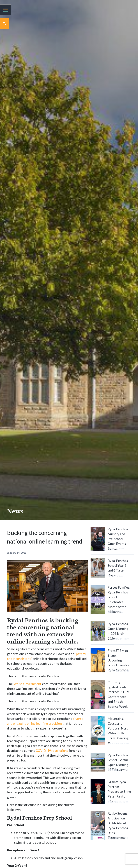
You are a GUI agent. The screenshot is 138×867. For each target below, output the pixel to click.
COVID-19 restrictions (52, 750)
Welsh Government (27, 684)
